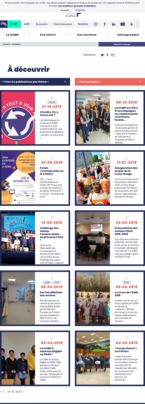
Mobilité (83, 24)
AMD (27, 24)
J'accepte (64, 10)
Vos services (87, 35)
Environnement (63, 24)
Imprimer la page (122, 44)
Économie (42, 24)
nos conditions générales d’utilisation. (77, 6)
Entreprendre (128, 35)
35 (13, 391)
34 (8, 391)
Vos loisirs (48, 35)
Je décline (80, 10)
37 (20, 391)
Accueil (6, 44)
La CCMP (12, 35)
